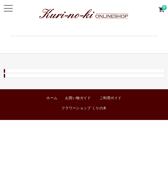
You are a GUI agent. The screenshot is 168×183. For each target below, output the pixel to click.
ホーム (52, 98)
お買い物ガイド (78, 98)
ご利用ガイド (111, 98)
